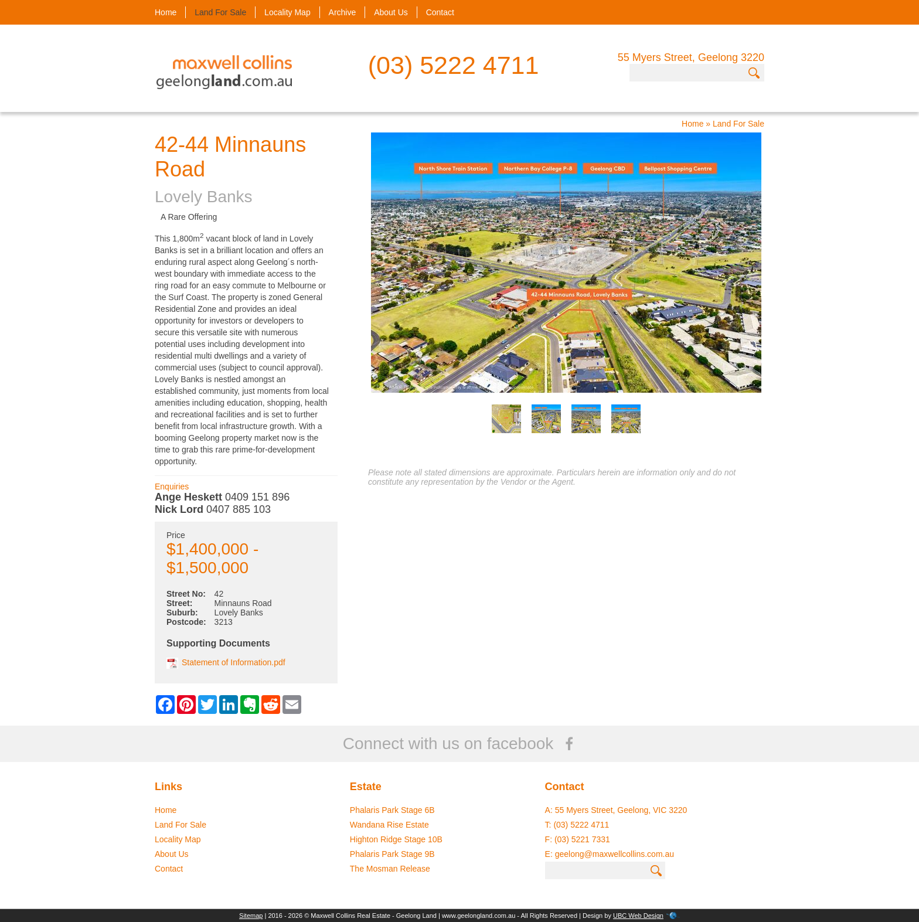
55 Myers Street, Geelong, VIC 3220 (621, 810)
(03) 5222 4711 (453, 65)
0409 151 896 (257, 497)
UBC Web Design (638, 915)
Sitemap (251, 915)
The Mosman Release (390, 868)
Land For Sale (220, 12)
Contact (440, 12)
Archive (342, 12)
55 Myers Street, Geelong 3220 (691, 57)
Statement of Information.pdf (225, 662)
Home (165, 12)
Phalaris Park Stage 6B (392, 810)
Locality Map (287, 12)
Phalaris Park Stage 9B (392, 854)
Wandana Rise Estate (389, 824)
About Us (391, 12)
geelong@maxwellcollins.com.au (614, 854)
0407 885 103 (238, 509)
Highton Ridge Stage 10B (396, 839)
